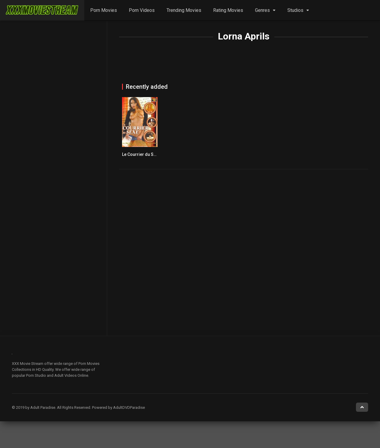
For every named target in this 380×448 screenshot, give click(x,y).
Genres (262, 10)
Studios (295, 10)
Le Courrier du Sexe (141, 154)
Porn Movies (103, 10)
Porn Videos (142, 10)
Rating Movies (228, 10)
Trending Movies (184, 10)
